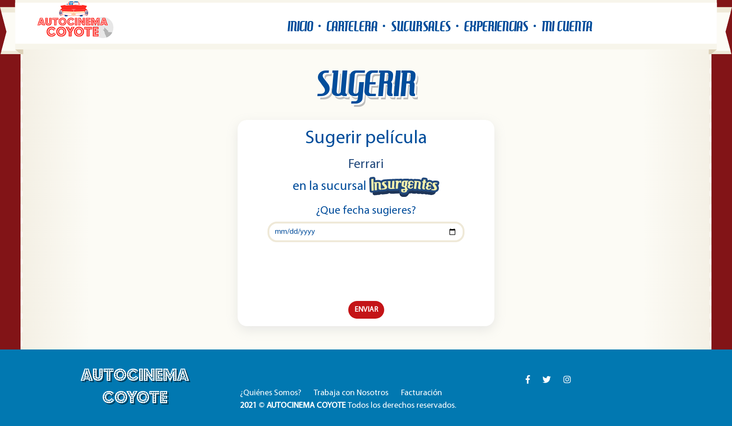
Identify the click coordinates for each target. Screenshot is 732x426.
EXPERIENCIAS (496, 26)
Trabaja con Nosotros (351, 393)
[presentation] (366, 271)
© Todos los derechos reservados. (348, 405)
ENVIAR (366, 310)
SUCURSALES (420, 26)
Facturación (421, 393)
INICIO (300, 26)
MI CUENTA (567, 26)
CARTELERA (351, 26)
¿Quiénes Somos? (270, 393)
